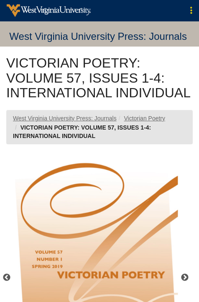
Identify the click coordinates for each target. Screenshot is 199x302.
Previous (7, 277)
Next (185, 277)
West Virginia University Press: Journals (65, 118)
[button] (191, 11)
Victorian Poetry (144, 118)
